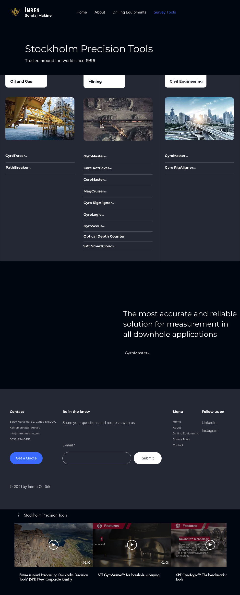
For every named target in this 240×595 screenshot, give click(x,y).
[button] (42, 515)
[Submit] (148, 458)
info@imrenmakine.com (25, 433)
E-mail (67, 445)
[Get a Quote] (26, 458)
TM (30, 168)
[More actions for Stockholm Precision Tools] (42, 515)
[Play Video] (54, 545)
